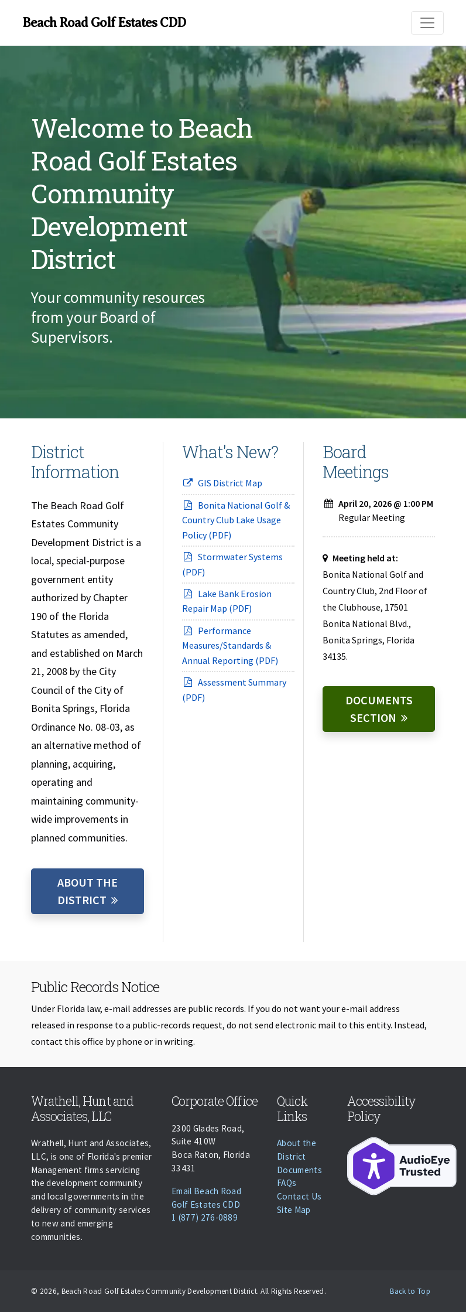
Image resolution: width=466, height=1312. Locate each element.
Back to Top (410, 1291)
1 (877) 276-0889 (205, 1217)
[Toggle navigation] (427, 23)
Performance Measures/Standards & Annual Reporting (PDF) (230, 645)
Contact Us (299, 1196)
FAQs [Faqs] (286, 1182)
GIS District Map (222, 483)
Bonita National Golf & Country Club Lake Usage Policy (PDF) (236, 520)
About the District (87, 891)
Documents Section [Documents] (379, 709)
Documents (299, 1169)
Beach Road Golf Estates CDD (104, 22)
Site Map (294, 1209)
